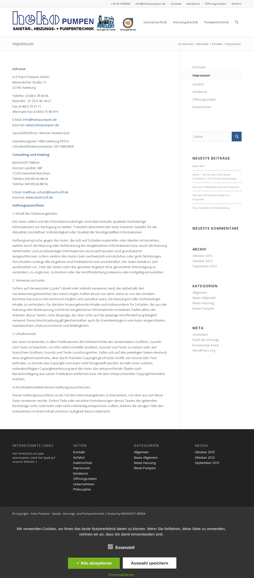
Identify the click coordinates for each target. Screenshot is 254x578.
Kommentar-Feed (205, 345)
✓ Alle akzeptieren (94, 563)
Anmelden (200, 334)
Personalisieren (121, 575)
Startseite (202, 44)
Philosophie (82, 489)
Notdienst (193, 3)
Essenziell (121, 547)
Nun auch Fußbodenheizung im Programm (215, 186)
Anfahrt (236, 3)
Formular (199, 67)
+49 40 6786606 (120, 3)
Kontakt (176, 3)
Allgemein (199, 292)
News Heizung (203, 303)
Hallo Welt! (198, 166)
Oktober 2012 (202, 261)
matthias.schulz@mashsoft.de (45, 192)
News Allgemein (204, 297)
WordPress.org (203, 350)
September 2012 (204, 266)
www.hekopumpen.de (42, 125)
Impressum (22, 43)
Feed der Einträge (205, 339)
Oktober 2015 (202, 255)
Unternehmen (83, 484)
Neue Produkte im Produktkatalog (211, 207)
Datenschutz (202, 107)
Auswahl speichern (149, 563)
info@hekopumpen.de (150, 3)
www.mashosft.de (39, 197)
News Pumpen (203, 308)
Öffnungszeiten (215, 3)
